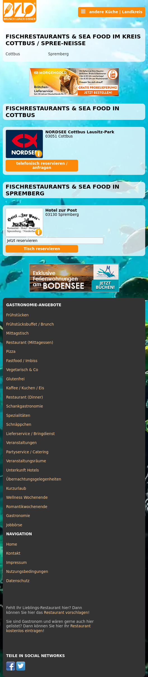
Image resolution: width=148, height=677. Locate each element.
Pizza (10, 351)
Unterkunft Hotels (22, 470)
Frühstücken (17, 315)
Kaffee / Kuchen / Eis (25, 388)
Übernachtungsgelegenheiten (33, 479)
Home (11, 544)
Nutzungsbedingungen (27, 571)
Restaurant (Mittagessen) (29, 342)
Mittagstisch (17, 333)
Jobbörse (14, 525)
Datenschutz (17, 581)
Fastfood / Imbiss (21, 361)
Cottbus (13, 54)
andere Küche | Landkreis (111, 12)
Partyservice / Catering (27, 452)
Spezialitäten (18, 415)
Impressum (16, 563)
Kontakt (13, 553)
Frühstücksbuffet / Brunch (30, 324)
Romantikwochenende (26, 507)
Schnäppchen (18, 424)
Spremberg (58, 54)
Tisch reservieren (42, 249)
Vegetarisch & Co (22, 370)
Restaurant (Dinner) (24, 397)
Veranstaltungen (21, 443)
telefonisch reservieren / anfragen (41, 165)
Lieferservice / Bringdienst (30, 434)
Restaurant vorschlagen (66, 612)
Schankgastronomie (24, 406)
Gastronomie (18, 516)
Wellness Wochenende (27, 497)
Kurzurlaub (16, 488)
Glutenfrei (15, 379)
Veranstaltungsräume (26, 461)
